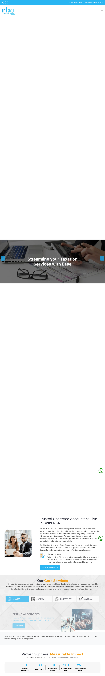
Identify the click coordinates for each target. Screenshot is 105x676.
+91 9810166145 (75, 2)
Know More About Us (50, 567)
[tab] (17, 606)
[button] (2, 258)
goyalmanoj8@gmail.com (94, 2)
